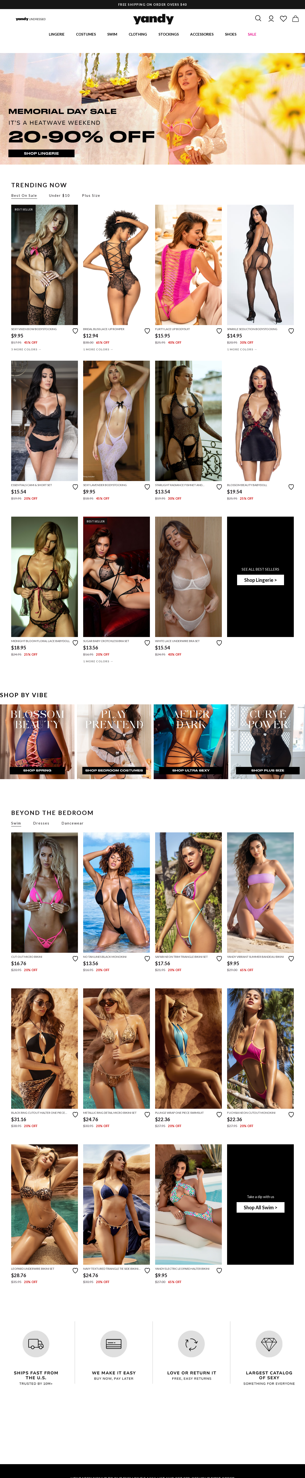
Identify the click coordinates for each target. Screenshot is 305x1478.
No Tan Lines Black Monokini (105, 957)
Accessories (202, 34)
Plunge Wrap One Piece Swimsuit (179, 1113)
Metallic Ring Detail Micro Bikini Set (110, 1113)
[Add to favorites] (75, 331)
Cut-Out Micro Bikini (26, 957)
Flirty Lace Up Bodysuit (172, 330)
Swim (112, 34)
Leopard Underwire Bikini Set (32, 1269)
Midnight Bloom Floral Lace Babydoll (40, 641)
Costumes (86, 34)
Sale (252, 34)
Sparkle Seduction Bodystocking (252, 330)
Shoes (230, 34)
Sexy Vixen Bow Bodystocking (34, 330)
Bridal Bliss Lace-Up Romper (103, 330)
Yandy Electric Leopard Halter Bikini (182, 1269)
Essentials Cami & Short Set (31, 485)
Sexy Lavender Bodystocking (105, 485)
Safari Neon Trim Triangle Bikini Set (181, 957)
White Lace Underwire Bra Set (177, 641)
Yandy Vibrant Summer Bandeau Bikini (255, 957)
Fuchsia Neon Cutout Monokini (251, 1113)
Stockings (168, 34)
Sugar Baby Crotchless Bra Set (106, 641)
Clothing (138, 34)
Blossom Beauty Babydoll (247, 485)
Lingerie (57, 34)
